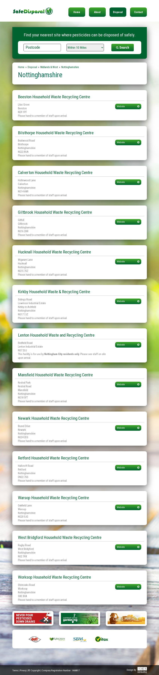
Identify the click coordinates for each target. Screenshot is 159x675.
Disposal (118, 12)
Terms (15, 670)
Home (76, 12)
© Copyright (34, 670)
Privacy (23, 670)
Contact (138, 12)
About (97, 12)
